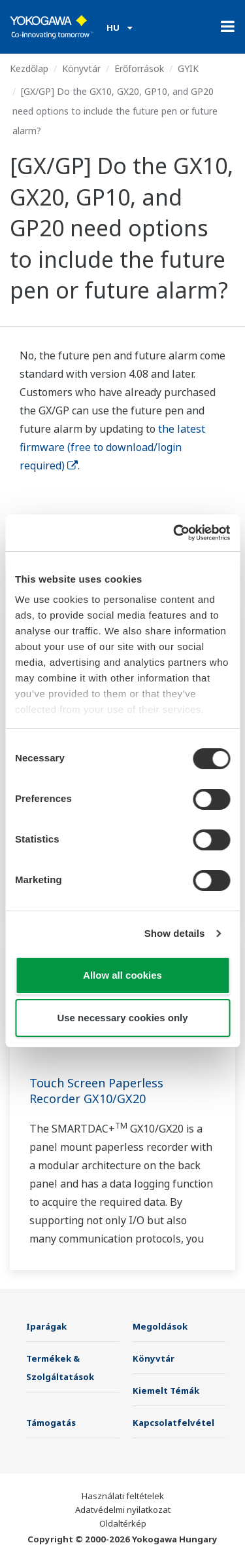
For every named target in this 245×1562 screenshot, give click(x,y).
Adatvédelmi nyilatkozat (123, 1510)
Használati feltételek (123, 1496)
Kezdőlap (29, 68)
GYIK (188, 68)
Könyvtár (81, 68)
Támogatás (51, 1422)
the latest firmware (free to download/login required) (112, 447)
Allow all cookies (122, 975)
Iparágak (46, 1326)
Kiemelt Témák (166, 1390)
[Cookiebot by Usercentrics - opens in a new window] (174, 532)
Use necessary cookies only (122, 1017)
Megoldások (160, 1326)
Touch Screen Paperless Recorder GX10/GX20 (96, 1090)
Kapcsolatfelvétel (173, 1422)
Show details (174, 933)
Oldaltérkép (122, 1523)
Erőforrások (139, 68)
